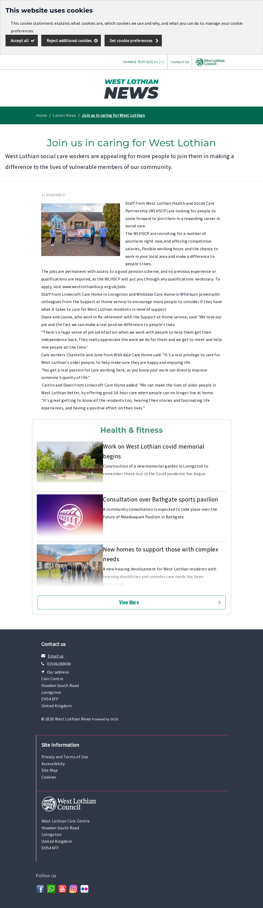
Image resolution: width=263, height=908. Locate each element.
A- (163, 61)
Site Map (50, 770)
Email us (56, 656)
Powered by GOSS (105, 719)
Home (41, 115)
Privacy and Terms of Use (65, 756)
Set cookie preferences (131, 40)
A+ (156, 61)
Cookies (49, 777)
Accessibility (53, 763)
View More (129, 602)
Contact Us (180, 61)
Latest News (64, 115)
